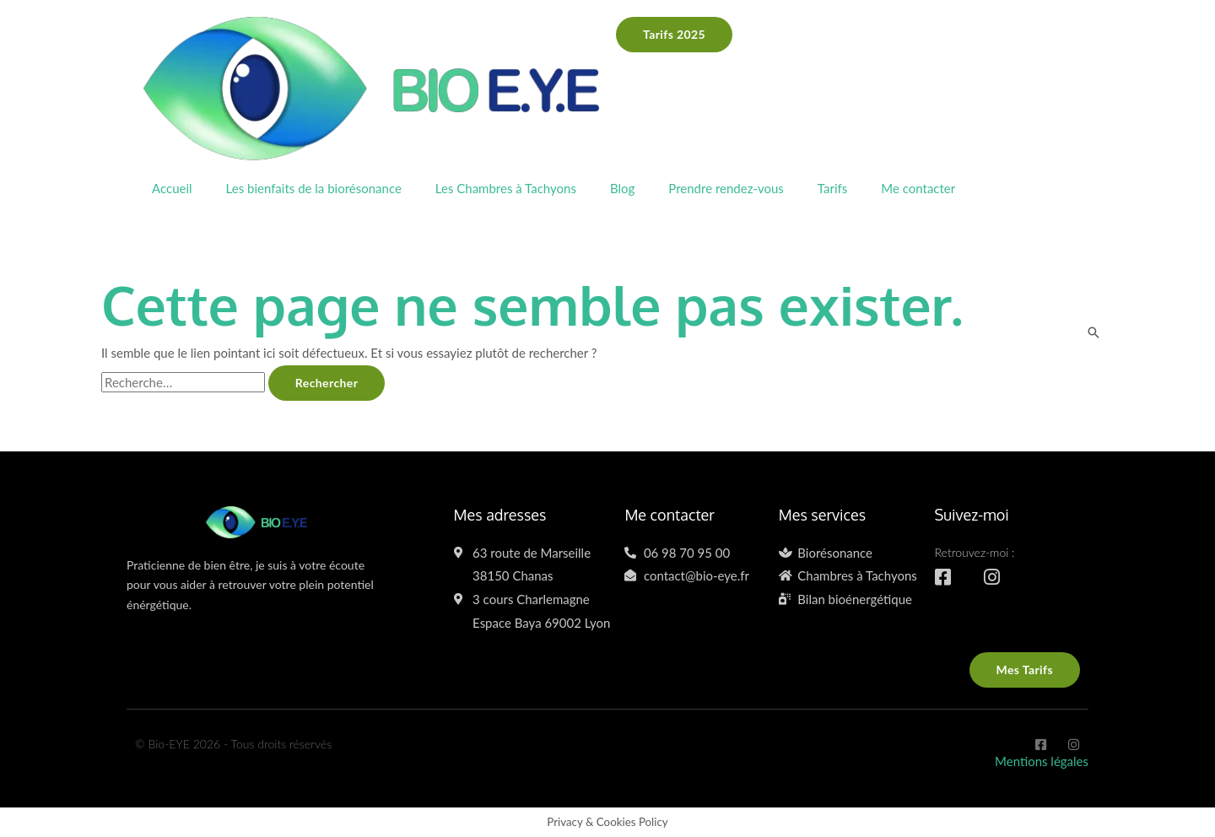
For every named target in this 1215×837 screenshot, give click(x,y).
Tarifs (832, 188)
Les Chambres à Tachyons (505, 188)
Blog (622, 188)
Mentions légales (1041, 761)
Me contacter (918, 188)
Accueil (172, 188)
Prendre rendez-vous (726, 188)
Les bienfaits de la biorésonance (314, 188)
